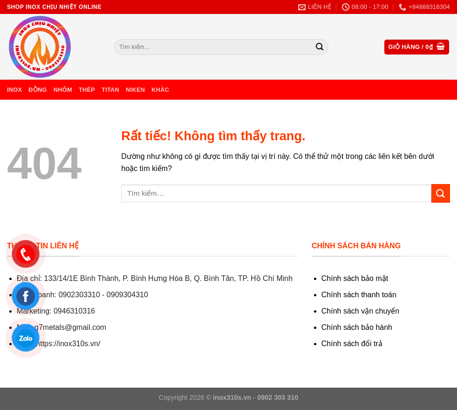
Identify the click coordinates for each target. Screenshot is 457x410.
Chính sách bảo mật (354, 278)
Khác (160, 89)
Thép (87, 89)
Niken (135, 89)
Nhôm (63, 89)
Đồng (37, 89)
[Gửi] (319, 47)
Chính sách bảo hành (356, 327)
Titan (110, 89)
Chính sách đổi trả (351, 344)
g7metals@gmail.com (70, 327)
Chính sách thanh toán (358, 295)
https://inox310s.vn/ (68, 344)
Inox (14, 89)
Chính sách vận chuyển (360, 311)
